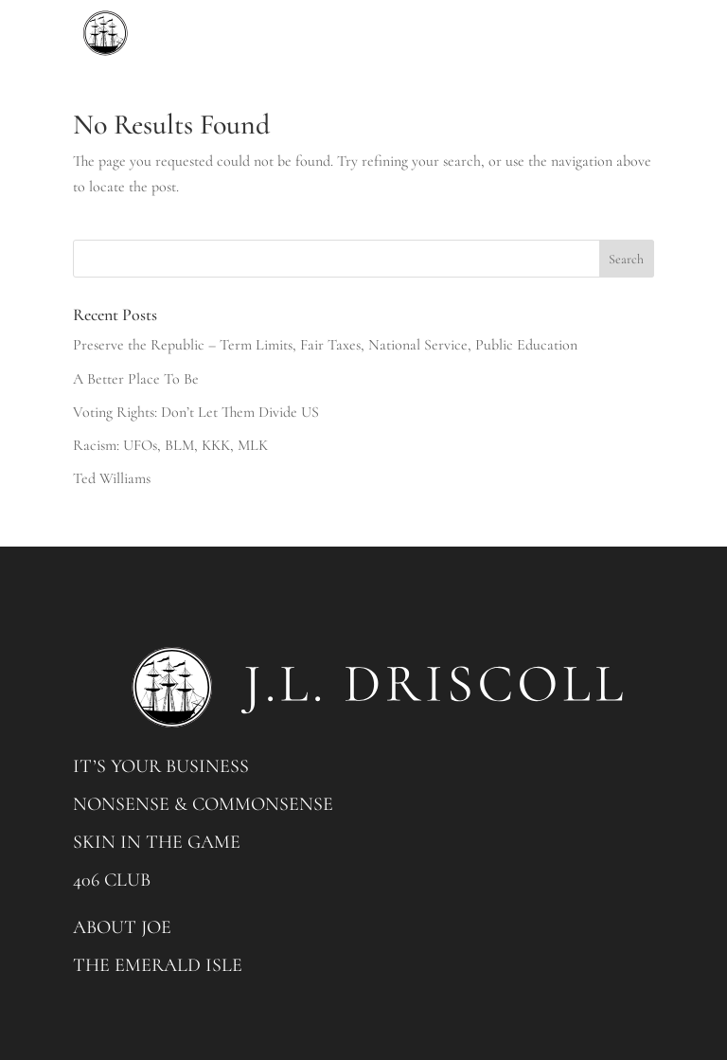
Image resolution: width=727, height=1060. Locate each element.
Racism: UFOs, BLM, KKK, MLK (170, 445)
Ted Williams (112, 478)
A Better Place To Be (136, 378)
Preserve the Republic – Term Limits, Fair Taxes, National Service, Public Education (325, 344)
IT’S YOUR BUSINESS (161, 766)
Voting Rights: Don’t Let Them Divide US (196, 412)
